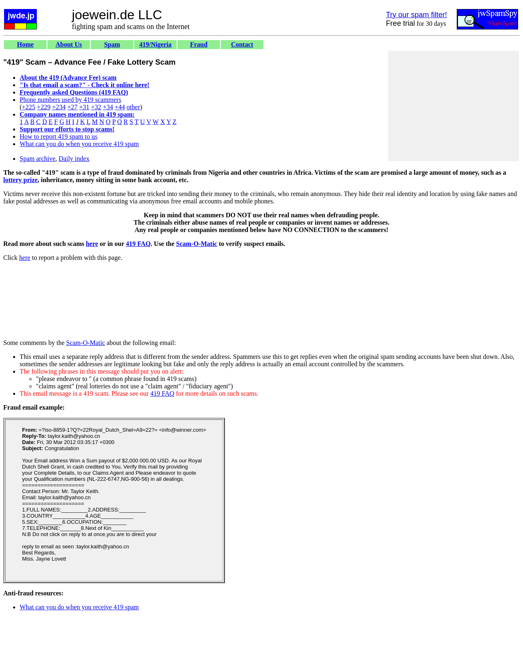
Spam (112, 44)
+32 (96, 107)
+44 (120, 107)
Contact (242, 44)
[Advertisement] (453, 106)
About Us (69, 44)
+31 (84, 107)
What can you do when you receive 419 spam (79, 143)
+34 (108, 107)
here (92, 243)
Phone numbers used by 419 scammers (70, 99)
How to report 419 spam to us (58, 136)
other (133, 107)
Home (25, 44)
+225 (28, 107)
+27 (72, 107)
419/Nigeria (155, 44)
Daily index (74, 158)
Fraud (199, 44)
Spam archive (38, 158)
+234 (58, 107)
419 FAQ (138, 243)
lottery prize (20, 179)
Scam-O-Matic (196, 243)
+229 (43, 107)
